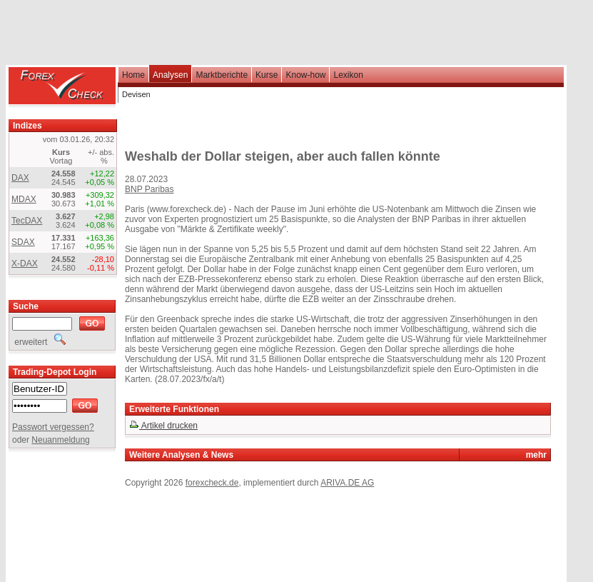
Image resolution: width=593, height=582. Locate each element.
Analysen (170, 75)
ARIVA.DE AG (347, 483)
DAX (20, 178)
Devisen (136, 94)
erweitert (39, 342)
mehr (536, 455)
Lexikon (348, 75)
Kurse (266, 75)
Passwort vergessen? (53, 427)
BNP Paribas (149, 189)
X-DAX (24, 264)
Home (133, 75)
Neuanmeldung (60, 440)
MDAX (23, 199)
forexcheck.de (212, 483)
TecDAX (26, 221)
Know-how (305, 75)
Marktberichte (222, 75)
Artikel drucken (163, 426)
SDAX (23, 242)
